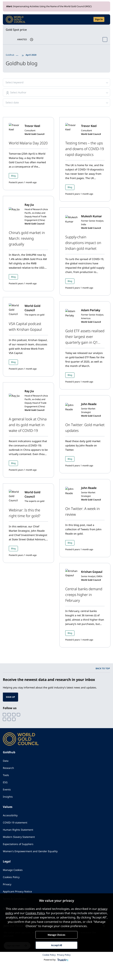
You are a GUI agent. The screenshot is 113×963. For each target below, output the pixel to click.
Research (8, 768)
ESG (5, 782)
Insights (8, 796)
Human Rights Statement (18, 829)
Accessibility (10, 815)
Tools (6, 775)
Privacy (7, 884)
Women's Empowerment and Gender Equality (30, 851)
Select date (12, 102)
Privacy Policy (63, 954)
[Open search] (88, 19)
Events (7, 789)
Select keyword (14, 82)
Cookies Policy (11, 877)
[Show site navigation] (105, 19)
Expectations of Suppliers (18, 844)
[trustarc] (63, 959)
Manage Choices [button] (56, 934)
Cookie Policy (49, 954)
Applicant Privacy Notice (17, 891)
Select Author (18, 92)
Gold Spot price (16, 30)
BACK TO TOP (103, 668)
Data (5, 760)
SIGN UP (10, 697)
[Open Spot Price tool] (105, 39)
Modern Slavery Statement (19, 837)
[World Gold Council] (15, 19)
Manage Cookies (13, 870)
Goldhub (10, 54)
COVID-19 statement (15, 822)
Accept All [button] (56, 945)
